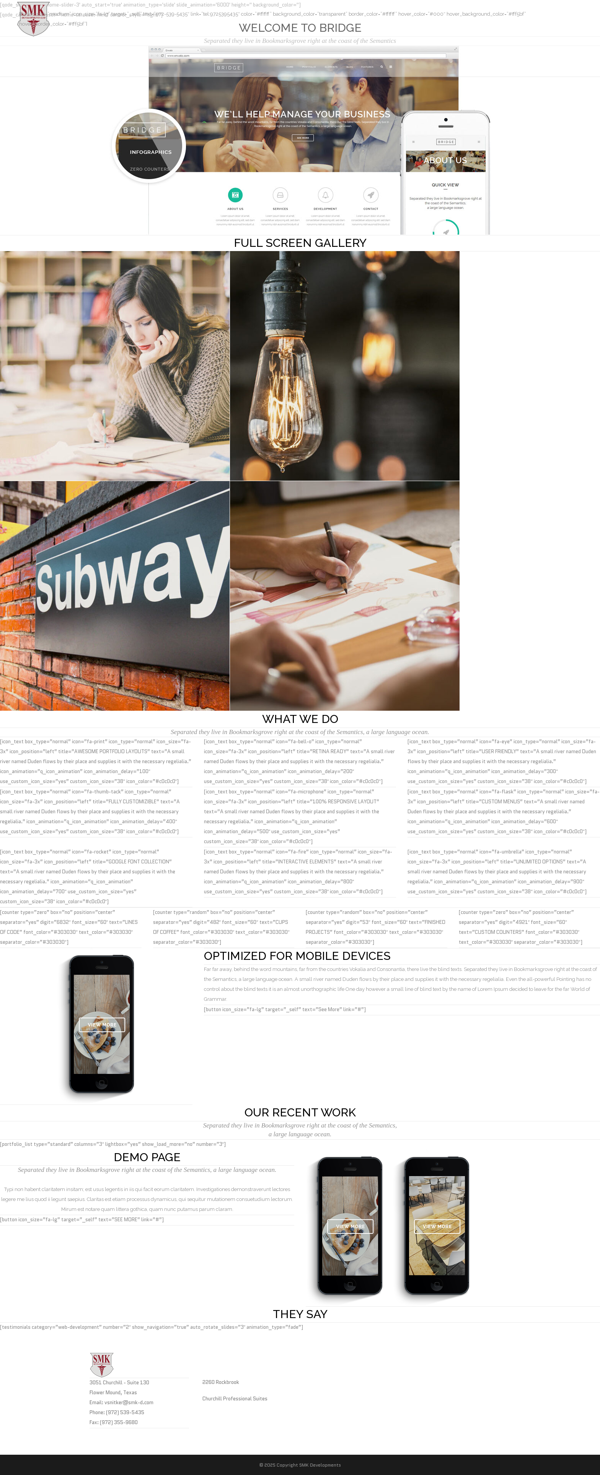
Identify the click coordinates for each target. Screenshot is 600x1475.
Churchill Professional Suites (234, 1398)
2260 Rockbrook (220, 1382)
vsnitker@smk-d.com (128, 1402)
